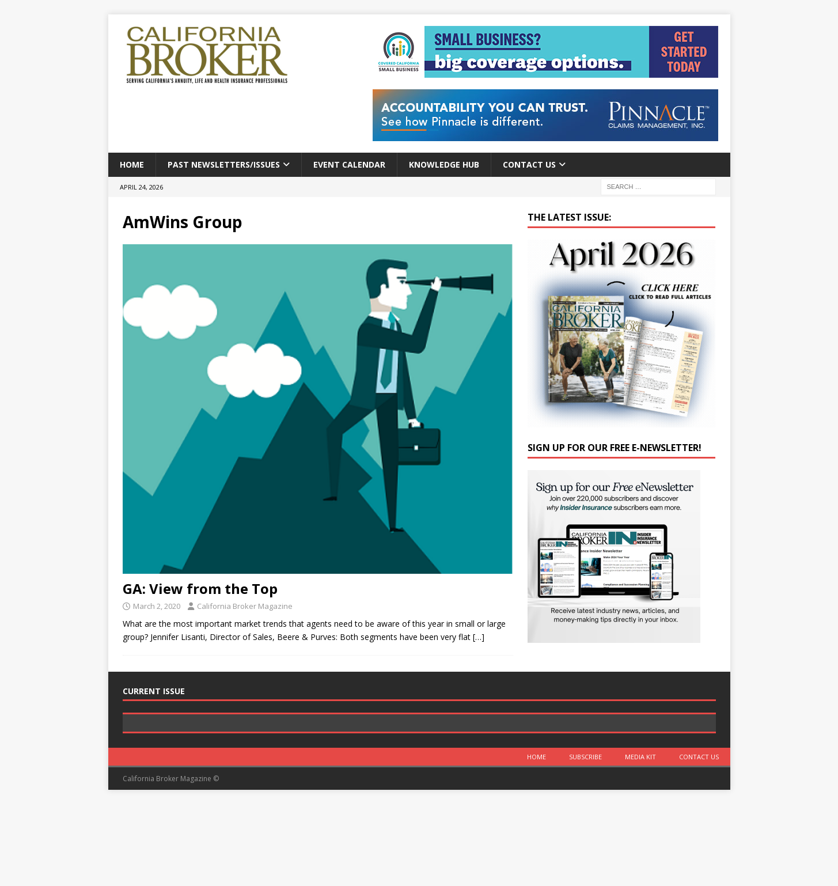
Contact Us (529, 164)
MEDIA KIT (640, 838)
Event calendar (349, 164)
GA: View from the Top (200, 588)
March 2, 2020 (156, 606)
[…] (478, 636)
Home (132, 164)
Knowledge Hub (444, 164)
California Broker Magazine (245, 606)
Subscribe (585, 838)
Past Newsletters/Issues (224, 164)
